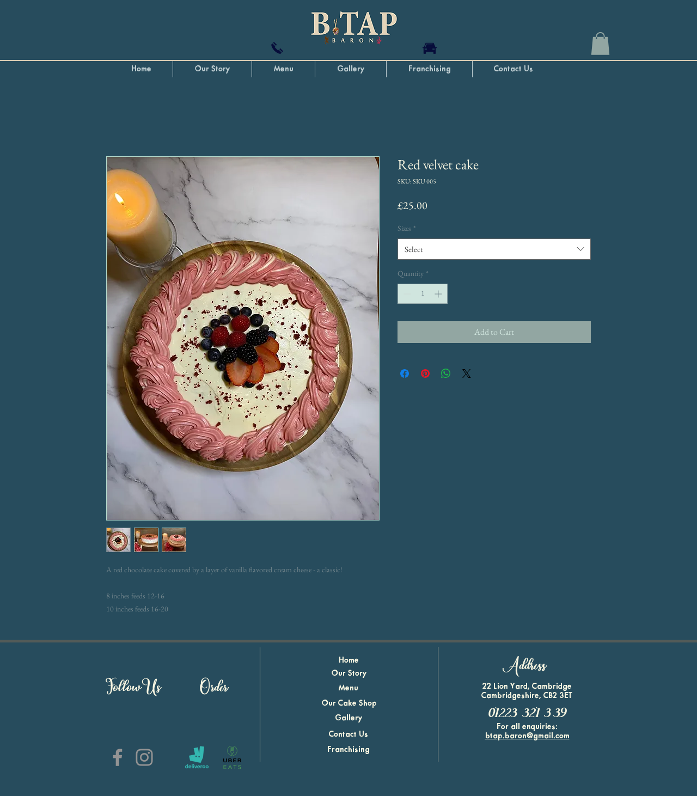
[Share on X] (466, 373)
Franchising (348, 749)
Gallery (349, 718)
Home (349, 660)
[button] (600, 43)
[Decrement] (406, 293)
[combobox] (494, 249)
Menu (348, 688)
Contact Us (348, 734)
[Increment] (439, 293)
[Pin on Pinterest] (425, 373)
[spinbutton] (422, 293)
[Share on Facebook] (404, 373)
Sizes (407, 228)
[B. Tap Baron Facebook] (117, 757)
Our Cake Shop (349, 703)
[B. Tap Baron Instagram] (144, 757)
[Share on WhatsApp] (446, 373)
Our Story (349, 673)
